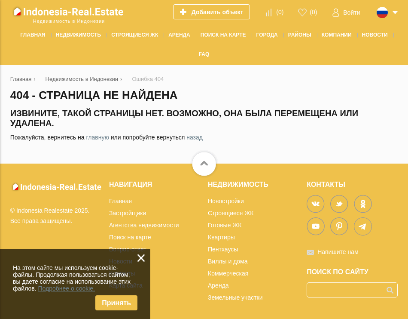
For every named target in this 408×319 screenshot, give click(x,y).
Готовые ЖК (224, 225)
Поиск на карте (130, 237)
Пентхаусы (223, 249)
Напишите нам (337, 251)
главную (97, 137)
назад (194, 137)
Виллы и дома (228, 261)
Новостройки (226, 201)
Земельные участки (235, 297)
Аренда (218, 285)
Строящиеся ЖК (230, 213)
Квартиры (221, 237)
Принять (116, 303)
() (279, 12)
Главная (120, 201)
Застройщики (127, 213)
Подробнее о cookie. (66, 288)
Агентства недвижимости (144, 225)
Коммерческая (228, 273)
